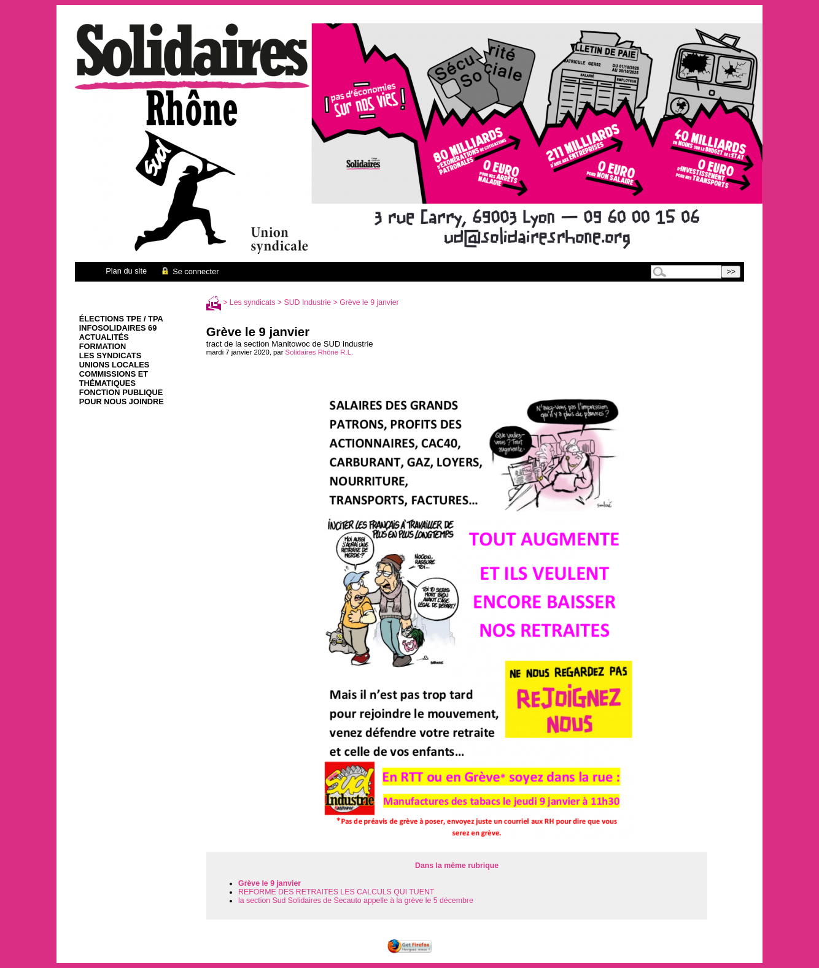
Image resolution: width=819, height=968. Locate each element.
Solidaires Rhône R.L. (319, 352)
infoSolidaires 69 (118, 327)
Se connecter (189, 271)
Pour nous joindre (121, 401)
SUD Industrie (308, 302)
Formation (102, 346)
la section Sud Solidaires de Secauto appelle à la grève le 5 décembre (355, 900)
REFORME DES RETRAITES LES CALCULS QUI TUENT (336, 892)
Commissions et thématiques (113, 378)
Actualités (104, 337)
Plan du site (126, 270)
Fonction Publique (121, 392)
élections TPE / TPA (121, 318)
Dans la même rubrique (457, 865)
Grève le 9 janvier (269, 883)
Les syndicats (110, 355)
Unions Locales (114, 364)
